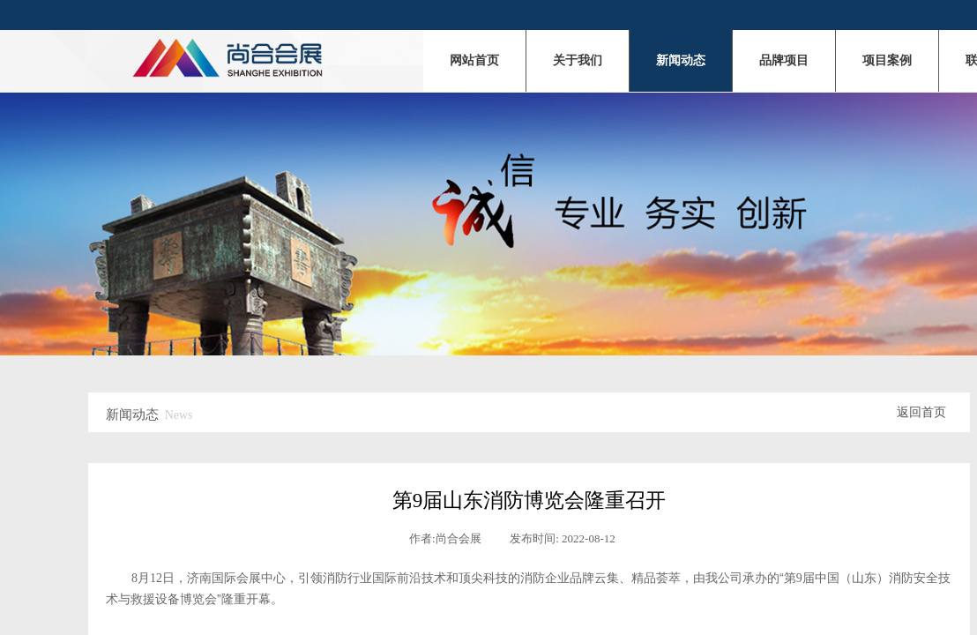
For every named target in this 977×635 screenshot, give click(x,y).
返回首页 (921, 412)
